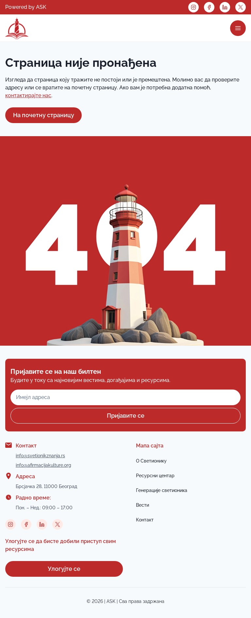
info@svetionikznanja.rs (40, 455)
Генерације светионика (161, 490)
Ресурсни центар (155, 475)
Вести (142, 505)
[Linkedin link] (225, 7)
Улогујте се (64, 568)
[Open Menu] (238, 28)
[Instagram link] (193, 7)
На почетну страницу (43, 115)
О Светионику (151, 461)
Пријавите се (125, 415)
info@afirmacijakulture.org (43, 465)
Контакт (145, 519)
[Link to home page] (16, 28)
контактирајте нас (28, 95)
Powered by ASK (25, 7)
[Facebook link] (209, 7)
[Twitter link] (240, 7)
